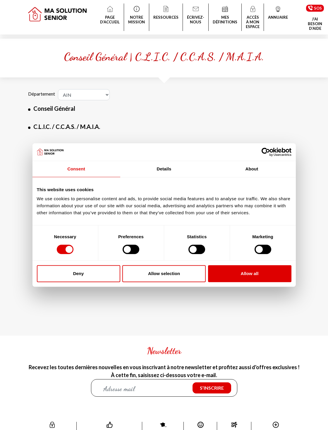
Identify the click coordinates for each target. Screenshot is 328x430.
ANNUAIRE (278, 13)
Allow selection (164, 273)
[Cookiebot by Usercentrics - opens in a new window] (265, 152)
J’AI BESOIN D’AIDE (315, 24)
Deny (78, 273)
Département (41, 93)
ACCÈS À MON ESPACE (253, 18)
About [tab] (251, 168)
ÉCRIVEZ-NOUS (195, 15)
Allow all (250, 273)
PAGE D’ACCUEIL (110, 15)
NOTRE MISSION (136, 15)
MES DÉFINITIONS (225, 15)
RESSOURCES (165, 13)
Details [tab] (164, 168)
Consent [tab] (76, 168)
